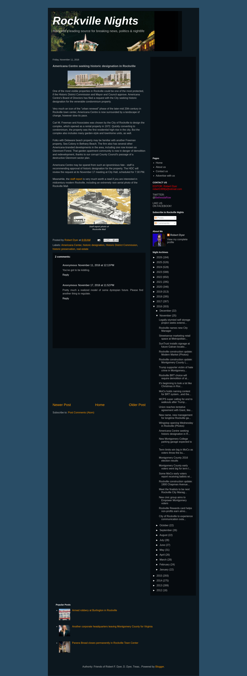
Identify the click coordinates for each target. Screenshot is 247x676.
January (164, 569)
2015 (160, 575)
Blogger (159, 666)
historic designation (93, 245)
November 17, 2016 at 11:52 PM (96, 285)
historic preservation (64, 249)
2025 (160, 262)
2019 (160, 291)
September (166, 530)
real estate (82, 249)
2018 (160, 296)
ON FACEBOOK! (162, 206)
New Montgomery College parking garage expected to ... (175, 441)
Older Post (137, 405)
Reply (66, 274)
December (166, 310)
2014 (160, 580)
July (162, 540)
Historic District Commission (121, 245)
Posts (159, 218)
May (162, 550)
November (166, 315)
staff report (76, 179)
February (165, 564)
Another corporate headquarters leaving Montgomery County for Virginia (112, 626)
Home (100, 405)
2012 (160, 590)
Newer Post (62, 405)
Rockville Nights (95, 21)
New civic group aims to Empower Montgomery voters (173, 500)
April (162, 554)
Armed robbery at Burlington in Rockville (94, 610)
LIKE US (157, 203)
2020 (160, 286)
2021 (160, 282)
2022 (160, 277)
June (163, 545)
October (164, 525)
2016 (160, 306)
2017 (160, 301)
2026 (160, 257)
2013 (160, 585)
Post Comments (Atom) (81, 412)
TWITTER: (159, 194)
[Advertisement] (99, 375)
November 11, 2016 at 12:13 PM (96, 265)
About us (161, 167)
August (164, 535)
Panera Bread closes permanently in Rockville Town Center (105, 643)
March (163, 559)
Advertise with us (165, 175)
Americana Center (71, 245)
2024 (160, 267)
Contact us (162, 171)
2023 (160, 272)
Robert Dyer (177, 235)
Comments (162, 223)
